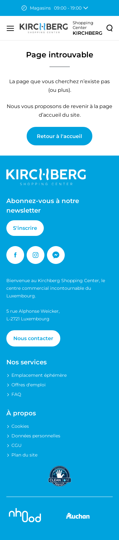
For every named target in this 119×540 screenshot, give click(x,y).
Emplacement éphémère (39, 375)
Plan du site (24, 455)
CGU (16, 445)
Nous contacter (33, 338)
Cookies (20, 426)
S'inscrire (25, 228)
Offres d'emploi (28, 385)
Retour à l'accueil (59, 136)
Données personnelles (35, 436)
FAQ (16, 394)
